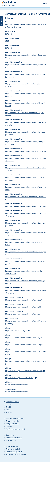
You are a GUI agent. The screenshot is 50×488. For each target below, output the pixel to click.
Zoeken (9, 412)
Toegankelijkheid (12, 424)
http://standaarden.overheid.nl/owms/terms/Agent (23, 337)
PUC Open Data (11, 440)
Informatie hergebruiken (15, 418)
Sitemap (9, 426)
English (8, 407)
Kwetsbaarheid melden (14, 429)
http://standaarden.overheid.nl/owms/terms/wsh (23, 314)
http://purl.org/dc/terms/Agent (16, 330)
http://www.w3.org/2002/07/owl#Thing (19, 378)
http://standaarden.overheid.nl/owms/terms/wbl (23, 307)
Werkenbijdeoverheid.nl (15, 454)
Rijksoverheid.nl (12, 449)
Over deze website (12, 402)
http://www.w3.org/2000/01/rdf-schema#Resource (23, 371)
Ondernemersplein (13, 452)
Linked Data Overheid (14, 438)
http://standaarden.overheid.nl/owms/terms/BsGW (23, 300)
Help (8, 410)
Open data (10, 435)
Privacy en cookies (12, 421)
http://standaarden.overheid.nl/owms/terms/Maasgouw (25, 151)
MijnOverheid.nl (12, 446)
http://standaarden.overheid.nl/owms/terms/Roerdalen (25, 206)
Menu (45, 3)
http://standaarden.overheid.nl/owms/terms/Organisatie (25, 344)
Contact (9, 404)
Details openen (1, 21)
